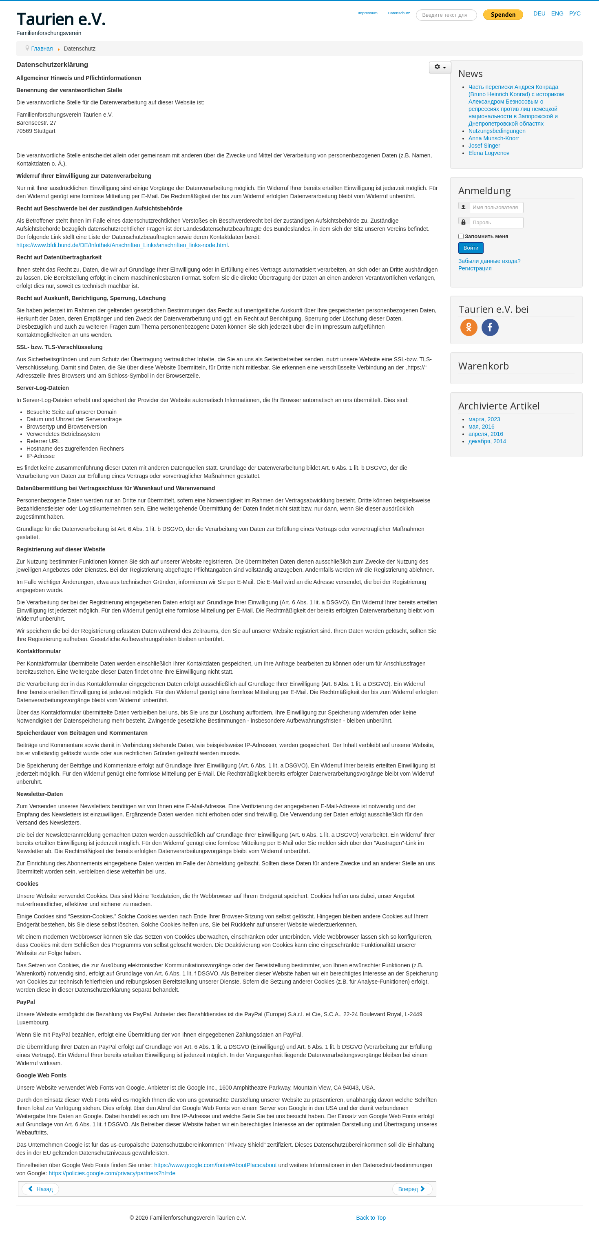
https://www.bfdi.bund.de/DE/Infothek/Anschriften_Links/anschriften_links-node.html (122, 245)
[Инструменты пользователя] (440, 67)
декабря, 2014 (487, 441)
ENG (558, 13)
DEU (540, 13)
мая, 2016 (482, 426)
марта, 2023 (484, 419)
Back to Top (371, 1217)
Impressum (367, 13)
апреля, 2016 (486, 434)
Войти (471, 248)
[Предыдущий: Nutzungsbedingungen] (40, 1189)
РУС (575, 13)
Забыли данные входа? (489, 261)
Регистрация (475, 268)
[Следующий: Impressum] (412, 1189)
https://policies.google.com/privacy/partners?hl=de (112, 1173)
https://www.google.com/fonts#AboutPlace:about (215, 1165)
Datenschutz (399, 13)
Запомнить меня (486, 236)
